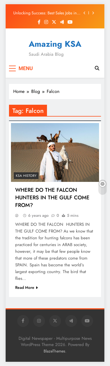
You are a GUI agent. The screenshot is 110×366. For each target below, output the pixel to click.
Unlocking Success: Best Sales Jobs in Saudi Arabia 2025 (45, 13)
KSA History (26, 175)
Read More (26, 287)
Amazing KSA (55, 44)
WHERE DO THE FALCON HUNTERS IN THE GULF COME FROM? (52, 197)
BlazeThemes (54, 351)
